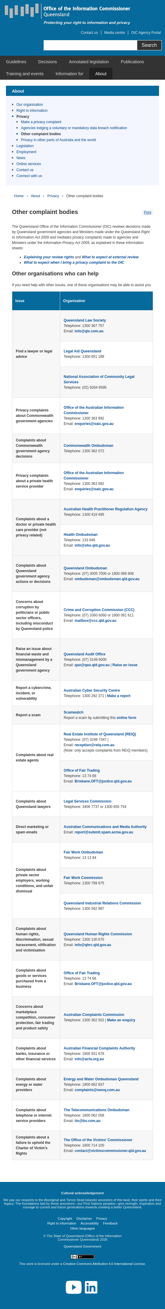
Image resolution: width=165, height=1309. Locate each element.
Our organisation (29, 104)
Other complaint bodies (41, 134)
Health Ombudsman (80, 535)
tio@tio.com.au (87, 1121)
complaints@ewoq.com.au (97, 1090)
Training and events (25, 73)
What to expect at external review (110, 257)
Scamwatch (73, 712)
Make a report (118, 696)
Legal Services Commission (87, 801)
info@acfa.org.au (89, 1059)
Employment (26, 152)
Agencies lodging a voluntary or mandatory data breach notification (74, 128)
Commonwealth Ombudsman (88, 446)
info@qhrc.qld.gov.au (93, 945)
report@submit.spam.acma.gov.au (104, 832)
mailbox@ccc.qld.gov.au (96, 621)
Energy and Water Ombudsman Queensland (101, 1079)
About (101, 73)
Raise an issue (124, 665)
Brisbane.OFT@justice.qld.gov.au (103, 781)
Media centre (114, 33)
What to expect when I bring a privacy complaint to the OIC (74, 262)
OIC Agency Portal (146, 33)
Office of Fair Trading (82, 770)
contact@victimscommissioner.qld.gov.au (110, 1151)
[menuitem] (16, 62)
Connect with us (29, 176)
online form (126, 718)
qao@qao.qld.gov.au (92, 665)
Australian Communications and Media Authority (105, 827)
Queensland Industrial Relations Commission (102, 903)
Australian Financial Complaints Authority (99, 1048)
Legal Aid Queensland (82, 351)
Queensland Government (82, 1246)
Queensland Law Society (85, 320)
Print (147, 212)
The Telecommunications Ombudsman (96, 1110)
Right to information (32, 110)
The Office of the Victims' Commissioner (98, 1140)
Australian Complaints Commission (94, 1015)
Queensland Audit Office (85, 654)
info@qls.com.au (89, 331)
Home (19, 196)
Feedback (110, 1223)
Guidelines (16, 61)
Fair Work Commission (83, 878)
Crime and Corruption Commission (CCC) (99, 610)
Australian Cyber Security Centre (92, 690)
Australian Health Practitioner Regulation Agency (105, 509)
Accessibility (89, 1223)
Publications (132, 61)
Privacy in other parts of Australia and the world (58, 140)
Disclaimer (84, 1218)
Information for (69, 73)
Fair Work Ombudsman (83, 852)
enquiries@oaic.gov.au (94, 424)
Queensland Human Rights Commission (98, 934)
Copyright (65, 1218)
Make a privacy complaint (41, 122)
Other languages (82, 1228)
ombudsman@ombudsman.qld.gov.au (107, 579)
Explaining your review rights (49, 257)
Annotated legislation (89, 61)
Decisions (47, 61)
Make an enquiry (121, 1020)
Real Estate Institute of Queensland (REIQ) (100, 734)
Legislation (24, 146)
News (20, 158)
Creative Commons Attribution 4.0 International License (104, 1264)
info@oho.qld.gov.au (92, 545)
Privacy (22, 116)
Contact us (89, 33)
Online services (28, 164)
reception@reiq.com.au (94, 745)
